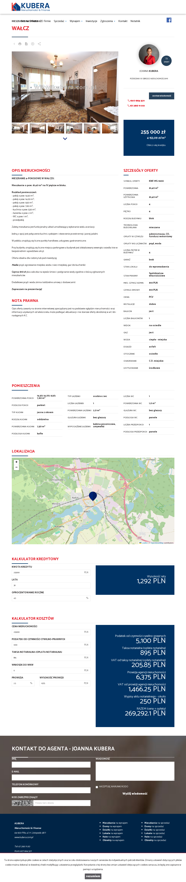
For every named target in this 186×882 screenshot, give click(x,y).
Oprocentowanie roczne (28, 592)
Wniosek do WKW (22, 665)
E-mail (15, 772)
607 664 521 (136, 101)
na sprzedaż (157, 823)
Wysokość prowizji (52, 678)
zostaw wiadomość (161, 95)
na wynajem (115, 823)
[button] (93, 496)
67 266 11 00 (136, 106)
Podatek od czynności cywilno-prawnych (38, 639)
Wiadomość (103, 759)
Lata (15, 580)
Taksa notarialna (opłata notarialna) (37, 652)
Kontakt (122, 21)
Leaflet (143, 543)
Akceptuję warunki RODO (113, 787)
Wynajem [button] (76, 21)
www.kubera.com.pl (23, 837)
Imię (14, 759)
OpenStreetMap (157, 543)
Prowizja (17, 678)
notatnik (135, 21)
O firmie (46, 21)
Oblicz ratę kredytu (156, 145)
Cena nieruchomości (24, 626)
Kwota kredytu (22, 567)
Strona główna (29, 21)
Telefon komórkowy (25, 784)
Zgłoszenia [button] (107, 21)
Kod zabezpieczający (25, 797)
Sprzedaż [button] (60, 21)
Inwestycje (91, 21)
